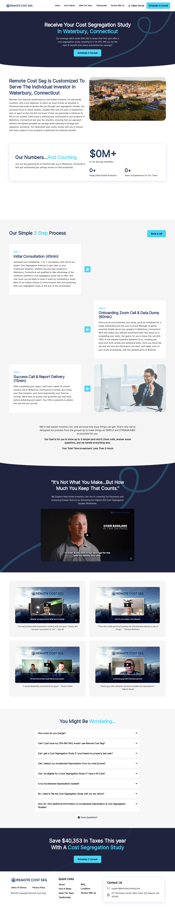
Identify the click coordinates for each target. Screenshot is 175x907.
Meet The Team (85, 5)
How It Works (69, 5)
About (57, 5)
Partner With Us (117, 5)
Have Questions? (87, 817)
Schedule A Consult (87, 53)
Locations (85, 888)
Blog (83, 884)
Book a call (156, 233)
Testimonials (101, 5)
